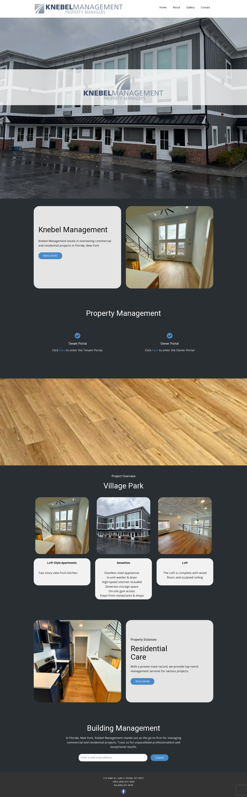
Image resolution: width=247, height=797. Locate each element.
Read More (50, 255)
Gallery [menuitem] (190, 7)
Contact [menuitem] (205, 7)
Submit (159, 757)
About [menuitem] (176, 7)
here (62, 350)
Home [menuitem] (163, 7)
